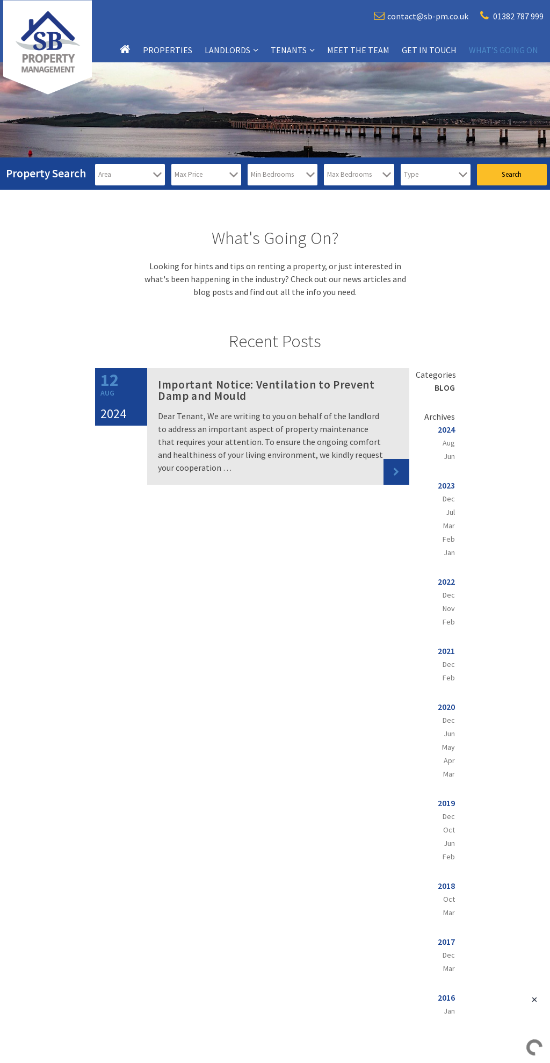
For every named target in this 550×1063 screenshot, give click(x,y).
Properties (167, 50)
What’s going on (503, 50)
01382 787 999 (512, 15)
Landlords (227, 50)
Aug (449, 443)
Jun (449, 456)
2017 (446, 941)
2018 (446, 885)
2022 (446, 581)
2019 (446, 803)
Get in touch (429, 50)
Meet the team (358, 50)
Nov (449, 608)
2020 (446, 706)
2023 (446, 485)
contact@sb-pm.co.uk (421, 15)
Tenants (289, 50)
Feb (449, 539)
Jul (450, 512)
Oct (449, 830)
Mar (449, 525)
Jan (449, 552)
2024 (446, 429)
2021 (446, 650)
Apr (449, 760)
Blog (445, 387)
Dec (449, 499)
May (448, 747)
